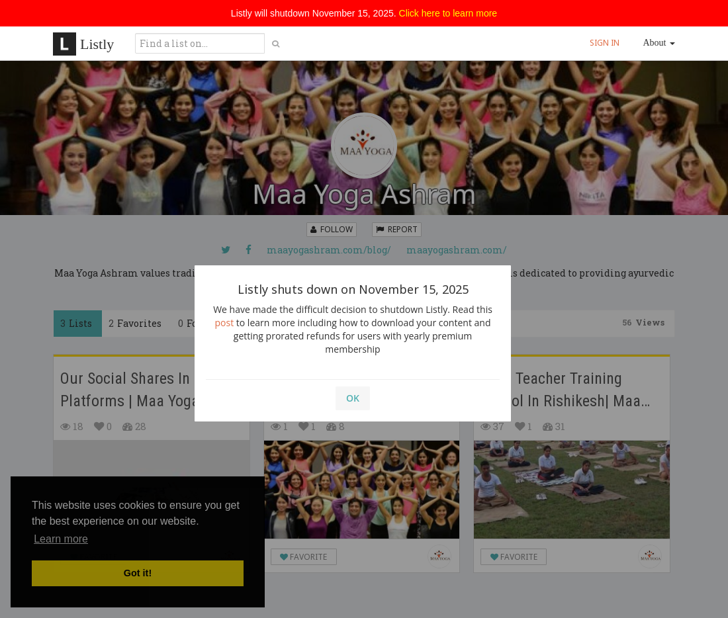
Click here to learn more (448, 13)
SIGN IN (604, 42)
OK (352, 398)
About (659, 43)
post (224, 322)
